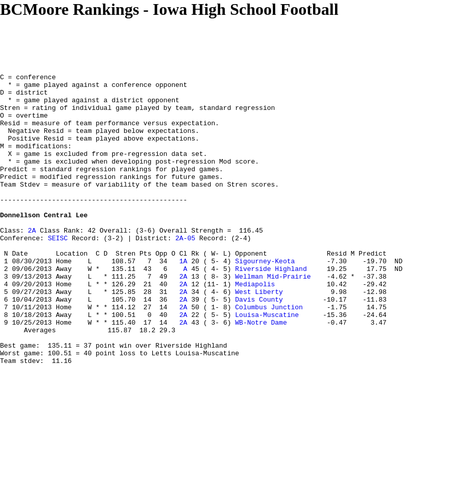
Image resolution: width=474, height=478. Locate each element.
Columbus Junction (269, 354)
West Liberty (259, 335)
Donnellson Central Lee (44, 243)
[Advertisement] (186, 42)
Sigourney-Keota (265, 299)
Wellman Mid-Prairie (273, 317)
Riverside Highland (270, 308)
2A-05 (185, 271)
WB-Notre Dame (261, 372)
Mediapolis (255, 326)
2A (32, 262)
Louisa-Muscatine (267, 363)
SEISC (58, 271)
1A (183, 299)
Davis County (259, 345)
